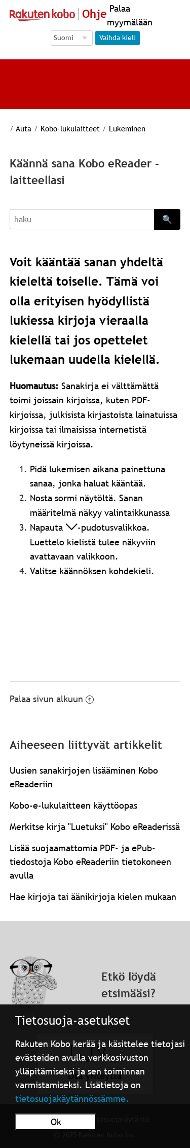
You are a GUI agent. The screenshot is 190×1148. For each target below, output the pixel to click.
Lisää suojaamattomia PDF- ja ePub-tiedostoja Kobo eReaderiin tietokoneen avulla (90, 861)
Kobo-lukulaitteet (70, 128)
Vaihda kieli (117, 37)
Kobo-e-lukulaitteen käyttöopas (73, 805)
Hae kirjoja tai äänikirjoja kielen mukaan (93, 896)
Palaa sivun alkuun (52, 699)
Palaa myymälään (130, 15)
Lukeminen (127, 128)
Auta (23, 128)
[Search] (82, 219)
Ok (56, 1122)
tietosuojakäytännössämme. (72, 1098)
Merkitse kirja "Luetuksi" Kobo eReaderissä (95, 826)
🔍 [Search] (167, 219)
